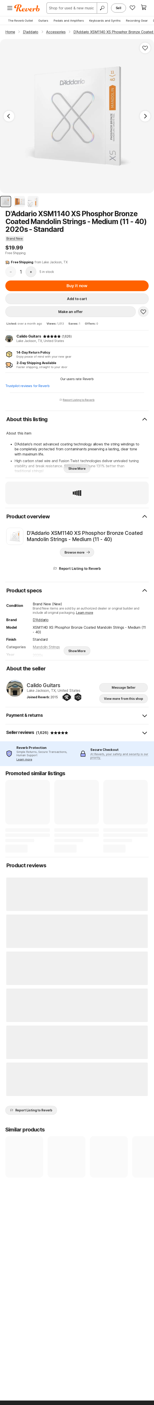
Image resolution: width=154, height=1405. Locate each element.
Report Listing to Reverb (76, 400)
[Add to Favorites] (145, 48)
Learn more (84, 612)
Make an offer (70, 311)
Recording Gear (137, 20)
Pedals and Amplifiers (69, 20)
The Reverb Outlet (20, 20)
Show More (77, 468)
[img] (52, 336)
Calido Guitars (28, 336)
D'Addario (41, 620)
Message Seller (124, 687)
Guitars (43, 20)
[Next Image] (145, 116)
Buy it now (77, 285)
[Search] (102, 8)
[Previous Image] (9, 116)
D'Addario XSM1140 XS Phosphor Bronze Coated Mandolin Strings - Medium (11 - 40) (85, 536)
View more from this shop (123, 698)
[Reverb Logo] (27, 8)
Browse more (77, 552)
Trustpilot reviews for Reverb (27, 386)
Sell (118, 8)
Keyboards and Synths (105, 20)
